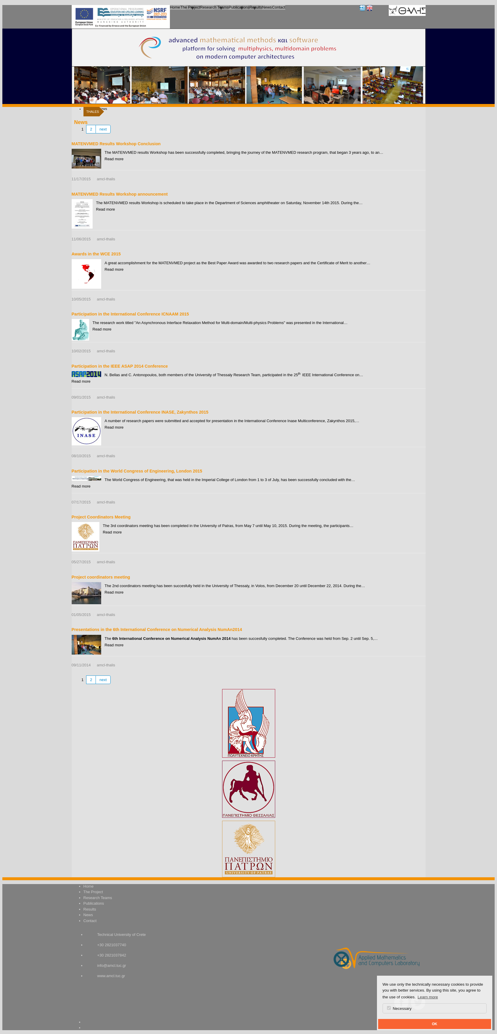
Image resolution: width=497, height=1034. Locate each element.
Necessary (399, 1008)
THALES (92, 111)
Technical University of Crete (121, 934)
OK (434, 1024)
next (103, 129)
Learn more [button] (428, 997)
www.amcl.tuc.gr (111, 976)
